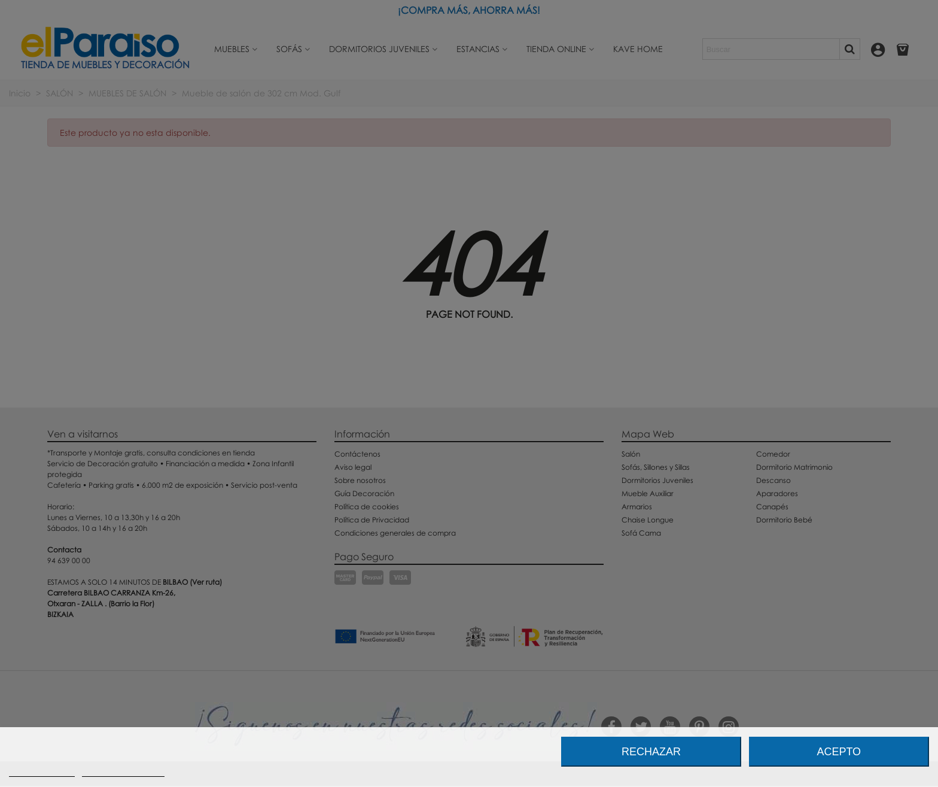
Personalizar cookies (123, 771)
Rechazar (651, 752)
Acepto (839, 752)
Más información (42, 771)
